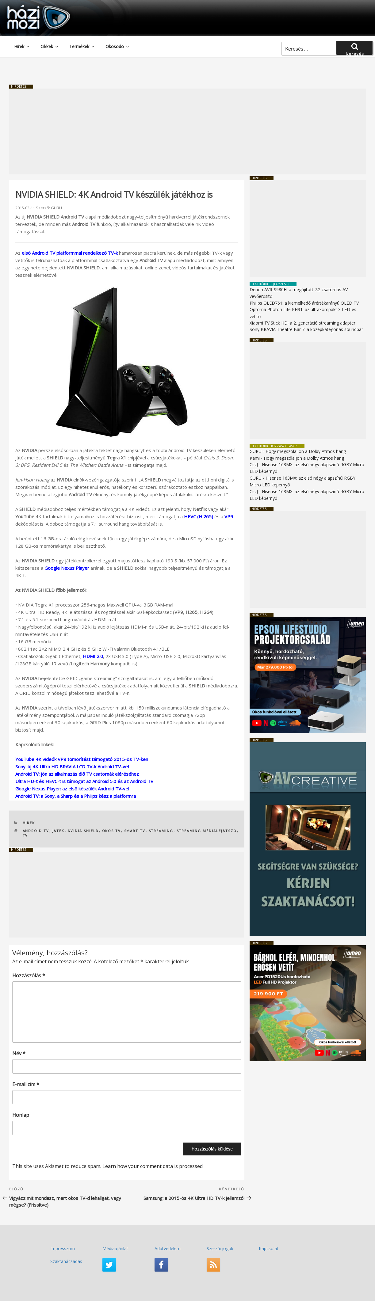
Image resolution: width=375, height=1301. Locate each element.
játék (58, 830)
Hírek (22, 46)
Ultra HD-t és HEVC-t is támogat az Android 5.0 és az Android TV (84, 781)
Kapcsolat (268, 1248)
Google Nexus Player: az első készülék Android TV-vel (72, 789)
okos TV (111, 830)
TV (25, 835)
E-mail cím (25, 1084)
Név (18, 1053)
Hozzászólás (28, 975)
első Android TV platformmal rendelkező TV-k (70, 253)
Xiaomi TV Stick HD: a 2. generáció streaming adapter (302, 323)
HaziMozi (30, 7)
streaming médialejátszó (207, 830)
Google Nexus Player (66, 568)
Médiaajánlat (115, 1248)
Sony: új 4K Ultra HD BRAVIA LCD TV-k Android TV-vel (72, 766)
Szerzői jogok (220, 1248)
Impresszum (62, 1248)
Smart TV (135, 830)
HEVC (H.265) (198, 516)
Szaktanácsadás (66, 1261)
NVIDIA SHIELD (83, 830)
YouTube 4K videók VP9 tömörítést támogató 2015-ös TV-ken (81, 759)
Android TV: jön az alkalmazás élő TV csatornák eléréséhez (77, 774)
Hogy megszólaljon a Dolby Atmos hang (306, 451)
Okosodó (117, 46)
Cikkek (49, 46)
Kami (255, 458)
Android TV (36, 830)
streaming (161, 830)
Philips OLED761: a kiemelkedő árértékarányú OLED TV (304, 303)
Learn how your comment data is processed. (153, 1166)
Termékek (82, 46)
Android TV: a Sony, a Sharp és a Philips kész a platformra (75, 796)
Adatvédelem (168, 1248)
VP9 (228, 516)
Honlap (20, 1115)
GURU (56, 208)
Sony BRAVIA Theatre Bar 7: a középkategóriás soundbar (306, 329)
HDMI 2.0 (93, 656)
